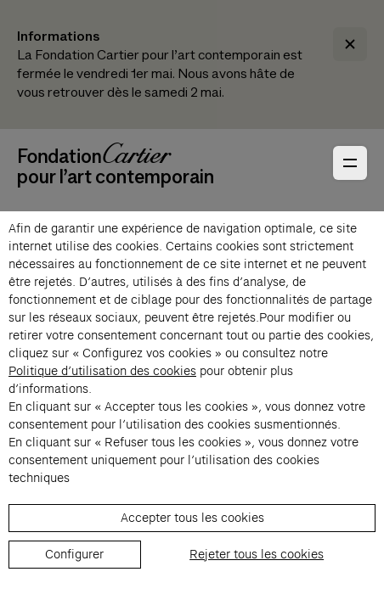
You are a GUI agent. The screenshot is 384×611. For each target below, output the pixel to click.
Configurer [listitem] (74, 554)
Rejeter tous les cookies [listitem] (256, 554)
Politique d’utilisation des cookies (102, 371)
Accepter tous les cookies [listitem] (192, 517)
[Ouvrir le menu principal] (350, 163)
